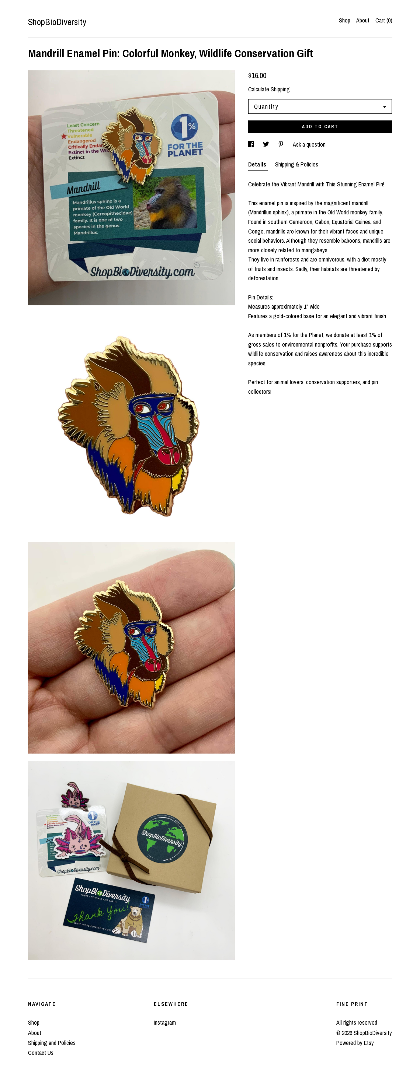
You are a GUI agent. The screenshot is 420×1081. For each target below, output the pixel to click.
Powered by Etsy (355, 1043)
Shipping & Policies (296, 164)
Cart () (383, 20)
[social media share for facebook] (252, 144)
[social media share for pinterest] (281, 144)
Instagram (165, 1022)
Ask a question (309, 144)
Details (258, 164)
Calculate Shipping (269, 89)
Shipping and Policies (52, 1043)
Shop (344, 20)
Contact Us (40, 1053)
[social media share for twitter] (267, 144)
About (362, 20)
